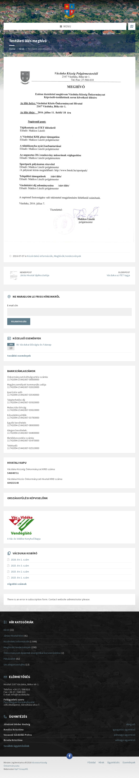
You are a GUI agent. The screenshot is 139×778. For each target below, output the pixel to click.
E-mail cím (12, 305)
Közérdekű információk (40, 256)
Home (12, 48)
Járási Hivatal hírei (13, 635)
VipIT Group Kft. (21, 769)
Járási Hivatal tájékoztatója (34, 275)
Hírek (21, 48)
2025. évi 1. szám (20, 577)
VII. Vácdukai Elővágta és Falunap (33, 344)
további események (19, 355)
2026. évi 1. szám (20, 559)
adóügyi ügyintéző (125, 740)
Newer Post (26, 272)
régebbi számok (17, 584)
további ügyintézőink (16, 745)
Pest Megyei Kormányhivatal (19, 702)
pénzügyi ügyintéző (124, 734)
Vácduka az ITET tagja (118, 275)
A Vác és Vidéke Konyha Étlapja (24, 538)
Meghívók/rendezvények (67, 256)
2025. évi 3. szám (20, 565)
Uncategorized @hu (14, 664)
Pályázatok (9, 658)
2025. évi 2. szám (20, 571)
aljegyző (130, 724)
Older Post (124, 272)
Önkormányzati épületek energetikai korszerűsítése (32, 653)
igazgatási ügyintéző (124, 729)
